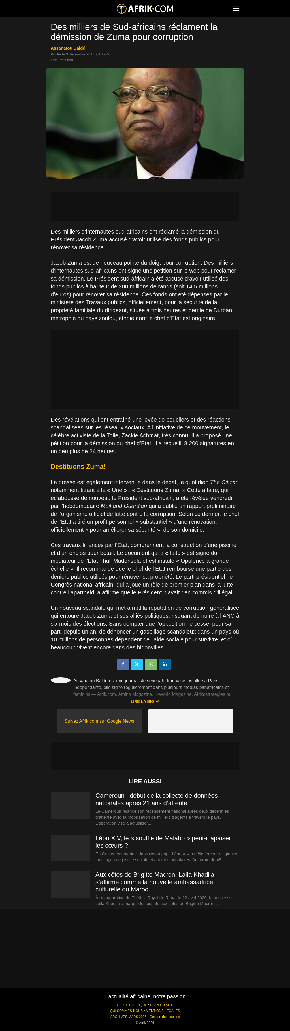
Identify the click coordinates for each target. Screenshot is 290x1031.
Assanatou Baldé (68, 48)
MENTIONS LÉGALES (163, 1011)
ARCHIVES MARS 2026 (128, 1017)
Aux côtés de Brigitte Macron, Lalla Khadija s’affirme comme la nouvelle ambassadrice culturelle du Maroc (154, 882)
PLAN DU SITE (161, 1005)
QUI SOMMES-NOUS (126, 1011)
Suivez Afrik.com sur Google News (99, 721)
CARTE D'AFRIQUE (132, 1005)
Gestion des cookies (165, 1017)
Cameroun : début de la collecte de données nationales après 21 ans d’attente (156, 799)
